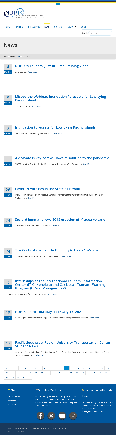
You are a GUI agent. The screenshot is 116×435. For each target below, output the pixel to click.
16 (90, 368)
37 (106, 372)
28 (53, 372)
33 (83, 372)
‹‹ (6, 368)
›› (29, 377)
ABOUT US (12, 405)
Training (19, 27)
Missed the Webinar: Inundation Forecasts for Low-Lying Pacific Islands (60, 98)
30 (65, 372)
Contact (58, 27)
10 (55, 368)
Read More (32, 72)
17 (96, 368)
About (72, 27)
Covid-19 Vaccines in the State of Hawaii (47, 188)
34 (88, 372)
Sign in (84, 27)
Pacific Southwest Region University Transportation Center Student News (62, 344)
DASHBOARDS (14, 396)
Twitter (51, 416)
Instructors (34, 27)
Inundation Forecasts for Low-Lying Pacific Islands (55, 127)
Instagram (73, 416)
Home (7, 27)
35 (94, 372)
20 (7, 372)
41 (24, 377)
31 (71, 372)
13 (72, 368)
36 (100, 372)
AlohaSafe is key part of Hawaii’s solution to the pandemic (62, 158)
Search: (85, 33)
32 (77, 372)
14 (78, 368)
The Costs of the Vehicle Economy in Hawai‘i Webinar (57, 250)
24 (30, 372)
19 (107, 368)
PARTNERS (12, 400)
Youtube (62, 416)
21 (13, 372)
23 (24, 372)
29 (59, 372)
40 (18, 377)
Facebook (40, 416)
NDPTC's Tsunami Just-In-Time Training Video (52, 65)
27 (48, 372)
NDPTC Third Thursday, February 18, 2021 (49, 311)
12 (67, 368)
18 (102, 368)
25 (36, 372)
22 (18, 372)
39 (13, 377)
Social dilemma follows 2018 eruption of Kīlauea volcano (60, 219)
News (46, 27)
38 (7, 377)
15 (84, 368)
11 (61, 368)
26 (42, 372)
